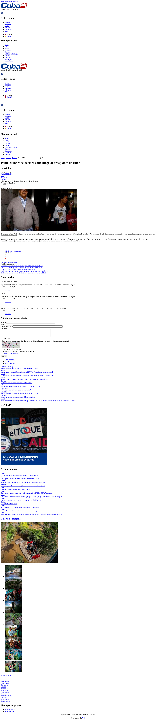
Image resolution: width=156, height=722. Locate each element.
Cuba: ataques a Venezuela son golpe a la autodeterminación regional (23, 487)
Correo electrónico (7, 326)
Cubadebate (4, 686)
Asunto (3, 324)
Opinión (7, 55)
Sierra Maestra (5, 702)
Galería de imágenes (11, 520)
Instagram (8, 24)
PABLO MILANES (7, 174)
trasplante (4, 177)
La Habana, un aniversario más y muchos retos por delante (19, 476)
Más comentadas (10, 365)
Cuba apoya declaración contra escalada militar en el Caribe (20, 480)
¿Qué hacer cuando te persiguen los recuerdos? (16, 391)
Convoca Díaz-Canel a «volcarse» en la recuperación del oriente (21, 502)
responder (8, 290)
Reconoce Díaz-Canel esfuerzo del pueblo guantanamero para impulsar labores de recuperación (31, 516)
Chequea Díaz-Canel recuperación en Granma (15, 491)
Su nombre (4, 322)
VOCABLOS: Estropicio (9, 505)
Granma (3, 695)
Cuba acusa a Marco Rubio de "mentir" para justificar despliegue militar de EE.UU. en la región (31, 498)
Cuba (6, 46)
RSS (6, 31)
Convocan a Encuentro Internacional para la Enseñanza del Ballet (21, 266)
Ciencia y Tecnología (11, 54)
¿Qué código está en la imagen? (13, 351)
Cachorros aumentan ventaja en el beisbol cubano (16, 384)
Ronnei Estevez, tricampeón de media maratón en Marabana (20, 395)
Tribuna (3, 688)
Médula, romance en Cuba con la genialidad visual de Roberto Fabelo (23, 484)
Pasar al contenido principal (10, 1)
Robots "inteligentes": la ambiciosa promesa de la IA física (19, 370)
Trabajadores (5, 693)
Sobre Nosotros (10, 711)
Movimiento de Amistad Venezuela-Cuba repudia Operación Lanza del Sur (25, 381)
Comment (4, 328)
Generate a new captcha (10, 354)
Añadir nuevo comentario (13, 251)
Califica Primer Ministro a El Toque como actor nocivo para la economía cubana (26, 512)
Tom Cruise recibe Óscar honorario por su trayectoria (18, 269)
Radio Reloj (4, 690)
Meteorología (5, 683)
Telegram (8, 29)
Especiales (8, 57)
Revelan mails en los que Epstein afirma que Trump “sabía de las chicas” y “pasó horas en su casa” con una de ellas (38, 402)
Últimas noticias (10, 361)
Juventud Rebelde (6, 697)
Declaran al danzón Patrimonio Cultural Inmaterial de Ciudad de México (24, 273)
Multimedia (8, 59)
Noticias (8, 158)
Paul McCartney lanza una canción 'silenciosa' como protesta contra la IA (24, 271)
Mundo (7, 48)
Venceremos (5, 701)
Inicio (6, 45)
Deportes (8, 50)
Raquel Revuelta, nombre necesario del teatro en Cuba (18, 398)
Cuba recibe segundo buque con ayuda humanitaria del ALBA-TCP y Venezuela (26, 494)
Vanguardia (4, 692)
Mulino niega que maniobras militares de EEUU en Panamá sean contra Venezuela (27, 373)
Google (14, 262)
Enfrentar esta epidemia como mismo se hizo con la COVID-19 (21, 388)
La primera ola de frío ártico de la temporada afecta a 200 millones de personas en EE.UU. (29, 377)
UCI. (83, 719)
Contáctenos (9, 61)
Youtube (7, 22)
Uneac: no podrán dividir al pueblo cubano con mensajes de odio (21, 267)
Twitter (7, 26)
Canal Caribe (5, 685)
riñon (2, 176)
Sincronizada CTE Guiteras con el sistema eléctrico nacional (20, 509)
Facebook (8, 27)
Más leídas (8, 363)
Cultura (7, 52)
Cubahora (4, 699)
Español (8, 36)
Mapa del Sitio (9, 713)
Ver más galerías (6, 677)
